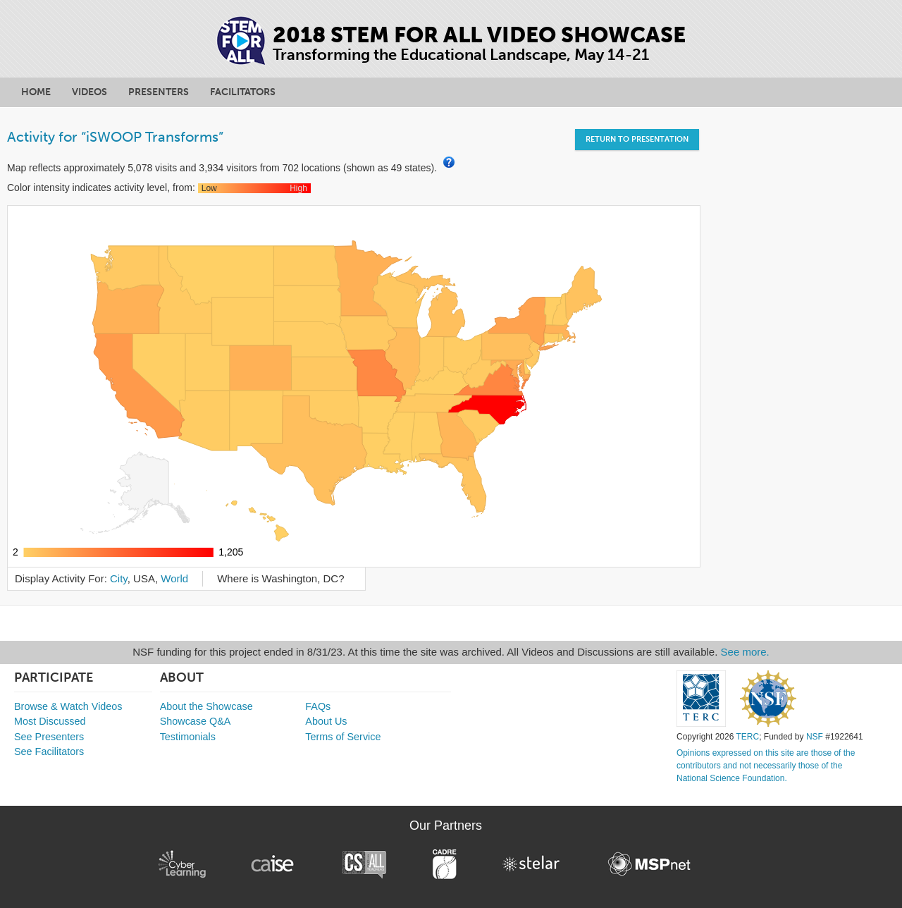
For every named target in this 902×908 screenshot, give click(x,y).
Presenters (158, 92)
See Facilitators (49, 751)
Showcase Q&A (195, 721)
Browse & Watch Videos (68, 706)
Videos (89, 92)
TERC (747, 737)
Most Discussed (50, 721)
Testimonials (188, 736)
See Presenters (49, 736)
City (119, 578)
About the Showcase (206, 706)
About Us (326, 721)
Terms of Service (343, 736)
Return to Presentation (637, 139)
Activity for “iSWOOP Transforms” (115, 136)
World (174, 578)
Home (36, 92)
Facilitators (243, 92)
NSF (814, 737)
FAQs (317, 706)
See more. (745, 652)
